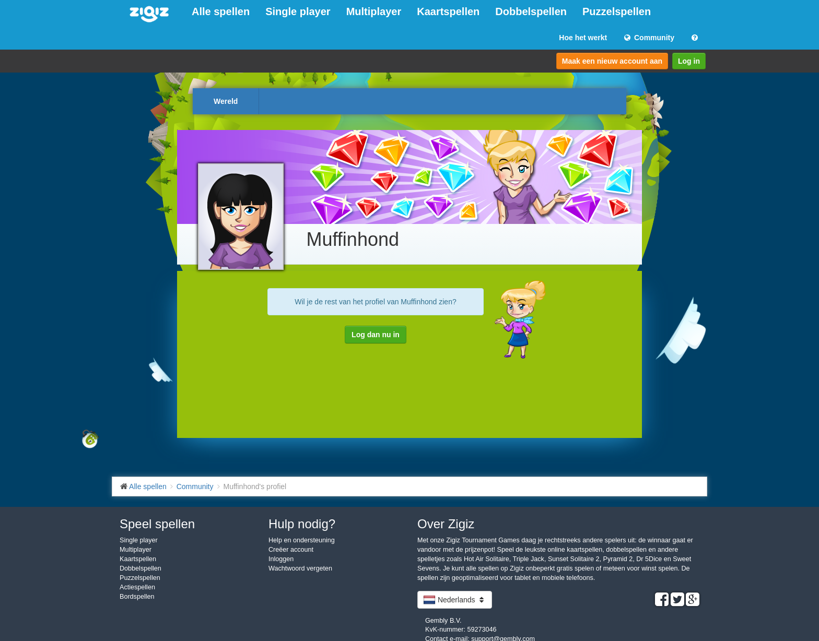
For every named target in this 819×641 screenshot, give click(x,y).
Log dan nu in (376, 334)
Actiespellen (137, 587)
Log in (689, 61)
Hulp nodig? (301, 524)
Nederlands (454, 599)
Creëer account (290, 549)
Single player (298, 11)
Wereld (226, 101)
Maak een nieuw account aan (612, 61)
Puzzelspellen (616, 11)
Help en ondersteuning (301, 540)
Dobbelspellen (531, 11)
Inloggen (281, 559)
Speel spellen (157, 524)
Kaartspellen (448, 11)
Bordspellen (137, 596)
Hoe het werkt (583, 37)
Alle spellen (221, 11)
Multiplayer (374, 11)
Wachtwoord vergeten (300, 568)
